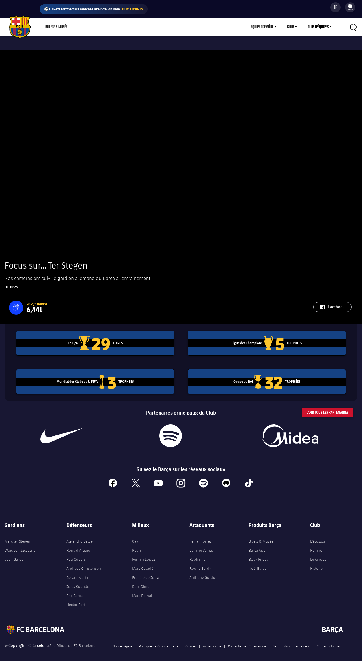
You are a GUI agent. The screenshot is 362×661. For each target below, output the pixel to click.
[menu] (350, 7)
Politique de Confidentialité (158, 641)
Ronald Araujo (78, 545)
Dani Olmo (141, 581)
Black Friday (259, 554)
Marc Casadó (143, 563)
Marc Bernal (142, 590)
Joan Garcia (14, 554)
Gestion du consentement (291, 641)
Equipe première (262, 27)
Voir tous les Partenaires (327, 407)
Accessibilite (212, 641)
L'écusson (318, 536)
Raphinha (197, 554)
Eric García (74, 590)
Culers (111, 27)
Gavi (135, 536)
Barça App (257, 545)
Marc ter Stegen (17, 536)
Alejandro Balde (79, 536)
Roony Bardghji (202, 563)
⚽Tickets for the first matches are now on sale (93, 9)
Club (290, 27)
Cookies (190, 641)
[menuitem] (350, 6)
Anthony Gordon (203, 572)
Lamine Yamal (201, 545)
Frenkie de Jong (145, 572)
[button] (16, 302)
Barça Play (135, 27)
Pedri (136, 545)
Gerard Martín (77, 572)
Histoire (316, 563)
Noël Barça (257, 563)
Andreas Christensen (83, 563)
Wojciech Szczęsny (20, 545)
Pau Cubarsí (76, 554)
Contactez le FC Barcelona (247, 641)
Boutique (88, 27)
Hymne (316, 545)
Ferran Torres (200, 536)
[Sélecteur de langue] (335, 7)
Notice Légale (122, 641)
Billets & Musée (56, 27)
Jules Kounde (77, 581)
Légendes (318, 554)
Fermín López (143, 554)
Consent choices (329, 641)
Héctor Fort (75, 599)
